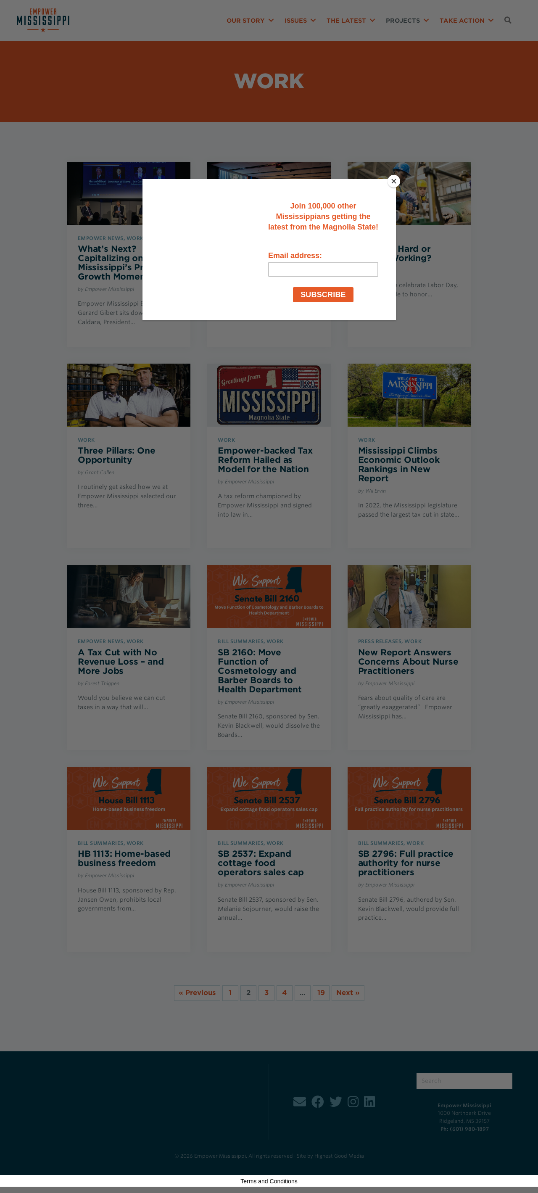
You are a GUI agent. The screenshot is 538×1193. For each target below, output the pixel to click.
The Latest (346, 20)
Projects (403, 20)
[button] (271, 20)
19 (321, 993)
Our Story (246, 20)
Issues (296, 20)
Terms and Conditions (268, 1181)
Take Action (462, 20)
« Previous (197, 993)
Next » (348, 993)
